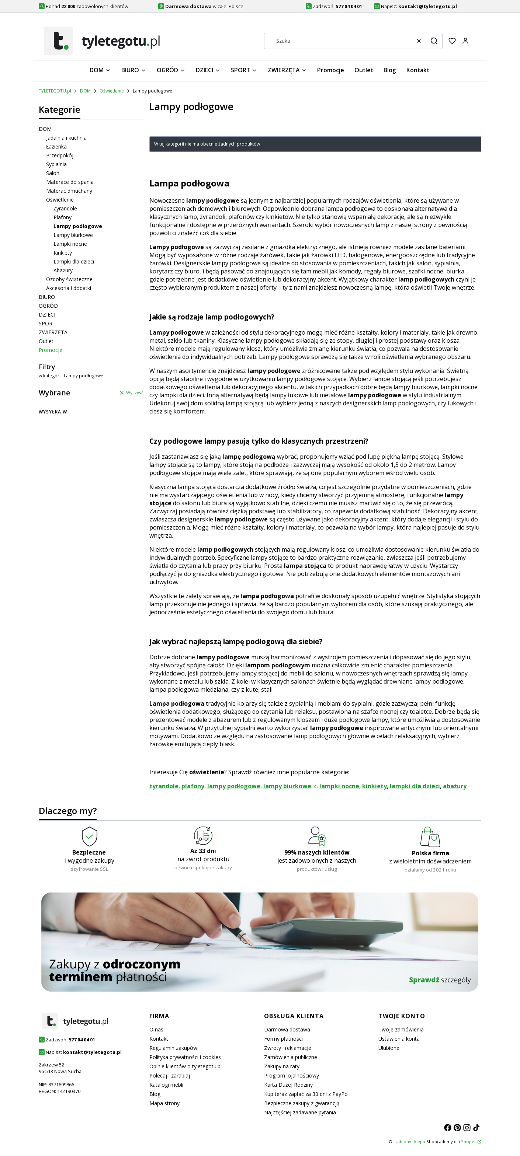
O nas (156, 1029)
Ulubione (388, 1047)
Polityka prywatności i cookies (185, 1057)
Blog (154, 1093)
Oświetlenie (112, 91)
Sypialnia (56, 164)
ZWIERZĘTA (53, 332)
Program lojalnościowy (291, 1075)
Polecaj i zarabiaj (169, 1075)
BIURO (47, 296)
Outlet (46, 341)
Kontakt (158, 1038)
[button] (434, 41)
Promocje (50, 349)
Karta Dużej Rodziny (288, 1084)
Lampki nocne (70, 243)
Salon (52, 173)
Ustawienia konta (399, 1038)
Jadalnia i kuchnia (66, 137)
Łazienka (56, 146)
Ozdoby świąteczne (69, 279)
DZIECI (47, 314)
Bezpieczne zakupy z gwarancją (302, 1103)
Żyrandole (65, 208)
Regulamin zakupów (173, 1047)
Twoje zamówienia (401, 1029)
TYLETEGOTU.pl (55, 91)
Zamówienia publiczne (290, 1057)
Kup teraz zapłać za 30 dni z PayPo (306, 1093)
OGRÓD (48, 305)
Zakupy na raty (281, 1066)
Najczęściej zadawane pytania (300, 1112)
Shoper (468, 1141)
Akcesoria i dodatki (68, 287)
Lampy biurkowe (73, 234)
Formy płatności (283, 1038)
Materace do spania (70, 181)
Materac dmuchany (69, 190)
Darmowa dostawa (287, 1029)
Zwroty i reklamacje (287, 1047)
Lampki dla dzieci (73, 261)
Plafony (62, 217)
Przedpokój (59, 155)
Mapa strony (164, 1103)
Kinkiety (62, 252)
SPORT (47, 323)
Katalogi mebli (166, 1084)
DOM (85, 91)
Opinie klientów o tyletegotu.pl (185, 1066)
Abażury (63, 270)
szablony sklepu (409, 1141)
